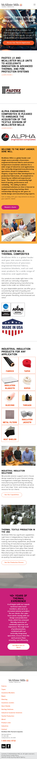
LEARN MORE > (7, 75)
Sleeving (4, 699)
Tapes (3, 689)
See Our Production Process (14, 562)
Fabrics (4, 686)
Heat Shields (5, 706)
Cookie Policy (15, 755)
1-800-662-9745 (8, 741)
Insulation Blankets (8, 693)
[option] (18, 29)
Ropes (3, 696)
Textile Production (7, 716)
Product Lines (6, 723)
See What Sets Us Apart (18, 646)
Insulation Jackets (7, 703)
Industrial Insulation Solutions (11, 713)
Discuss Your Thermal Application (18, 43)
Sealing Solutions (7, 709)
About (3, 719)
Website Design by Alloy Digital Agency (13, 757)
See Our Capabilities (12, 495)
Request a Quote (10, 207)
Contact (4, 729)
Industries (4, 726)
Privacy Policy (5, 755)
